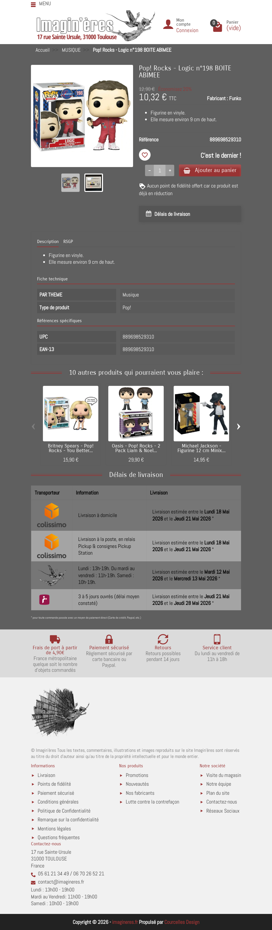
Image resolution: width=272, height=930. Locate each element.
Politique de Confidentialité (64, 810)
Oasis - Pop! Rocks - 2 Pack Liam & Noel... (136, 448)
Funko (235, 98)
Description (48, 241)
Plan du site (217, 793)
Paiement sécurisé (56, 793)
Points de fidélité (54, 783)
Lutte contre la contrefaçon (152, 801)
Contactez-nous (221, 801)
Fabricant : (217, 98)
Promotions (137, 775)
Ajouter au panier (210, 170)
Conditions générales (58, 801)
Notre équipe (218, 783)
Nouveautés (137, 783)
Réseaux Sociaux (223, 810)
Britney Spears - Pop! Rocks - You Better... (71, 448)
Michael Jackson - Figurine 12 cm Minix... (201, 448)
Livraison (46, 775)
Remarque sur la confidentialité (68, 819)
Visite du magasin (223, 775)
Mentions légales (54, 828)
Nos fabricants (140, 793)
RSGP (68, 241)
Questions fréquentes (59, 837)
